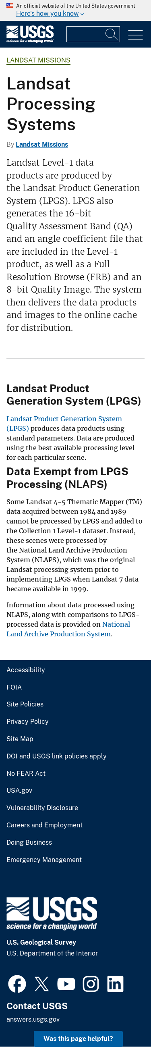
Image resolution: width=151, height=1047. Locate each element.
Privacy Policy (27, 721)
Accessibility (25, 670)
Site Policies (24, 704)
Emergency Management (44, 860)
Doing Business (29, 842)
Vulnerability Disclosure (42, 808)
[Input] (93, 34)
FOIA (14, 687)
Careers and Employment (44, 825)
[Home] (30, 41)
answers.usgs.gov (33, 1019)
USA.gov (19, 790)
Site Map (19, 739)
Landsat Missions (38, 60)
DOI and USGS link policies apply (56, 756)
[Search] (112, 34)
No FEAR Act (26, 773)
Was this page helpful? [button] (78, 1039)
